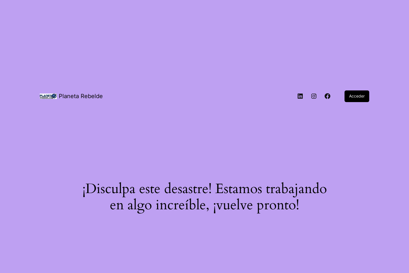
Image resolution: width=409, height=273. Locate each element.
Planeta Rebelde (81, 96)
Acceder (357, 96)
